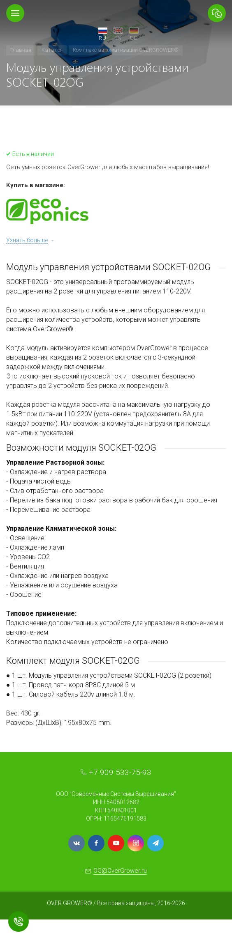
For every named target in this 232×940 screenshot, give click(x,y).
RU (103, 38)
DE (133, 38)
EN (118, 38)
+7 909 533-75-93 (120, 772)
